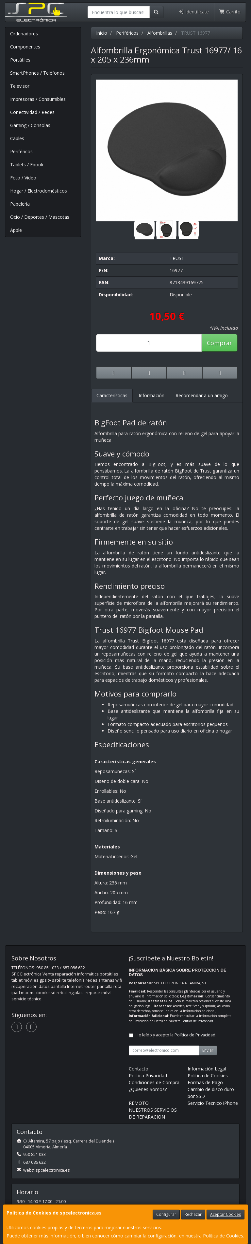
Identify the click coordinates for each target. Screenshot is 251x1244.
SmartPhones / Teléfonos (37, 73)
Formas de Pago (205, 1082)
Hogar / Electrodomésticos (38, 191)
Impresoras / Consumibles (38, 99)
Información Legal (207, 1069)
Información (151, 395)
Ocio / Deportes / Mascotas (39, 217)
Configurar (166, 1214)
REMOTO (139, 1103)
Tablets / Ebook (26, 164)
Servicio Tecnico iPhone (213, 1103)
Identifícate (193, 12)
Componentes (25, 47)
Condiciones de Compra (154, 1082)
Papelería (20, 204)
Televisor (19, 86)
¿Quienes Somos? (148, 1089)
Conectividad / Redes (32, 112)
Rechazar (193, 1214)
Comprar (219, 343)
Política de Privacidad (197, 1021)
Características (111, 395)
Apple (16, 230)
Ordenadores (24, 33)
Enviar (207, 1050)
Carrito (230, 12)
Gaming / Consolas (30, 125)
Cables (17, 138)
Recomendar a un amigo (202, 395)
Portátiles (20, 60)
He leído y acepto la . (176, 1035)
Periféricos (21, 151)
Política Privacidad (148, 1075)
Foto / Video (23, 178)
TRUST (177, 258)
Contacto (138, 1069)
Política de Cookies (223, 1236)
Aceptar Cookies (225, 1214)
